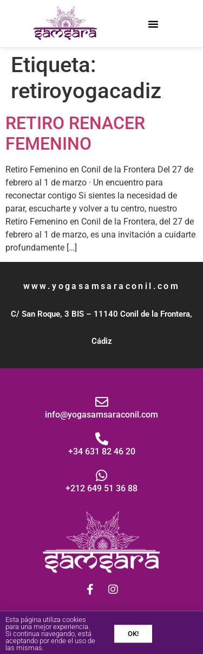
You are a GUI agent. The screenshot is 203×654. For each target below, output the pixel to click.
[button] (153, 24)
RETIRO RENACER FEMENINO (75, 133)
